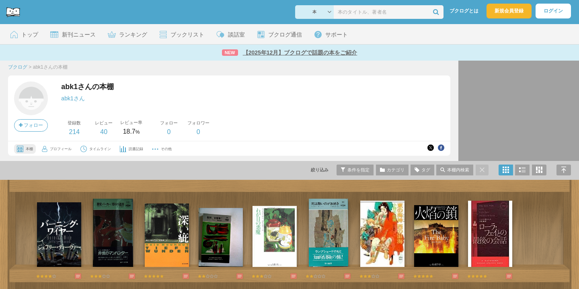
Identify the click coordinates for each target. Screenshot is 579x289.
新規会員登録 (509, 11)
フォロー (31, 125)
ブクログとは (464, 11)
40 (103, 131)
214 (74, 131)
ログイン (553, 11)
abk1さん (72, 98)
